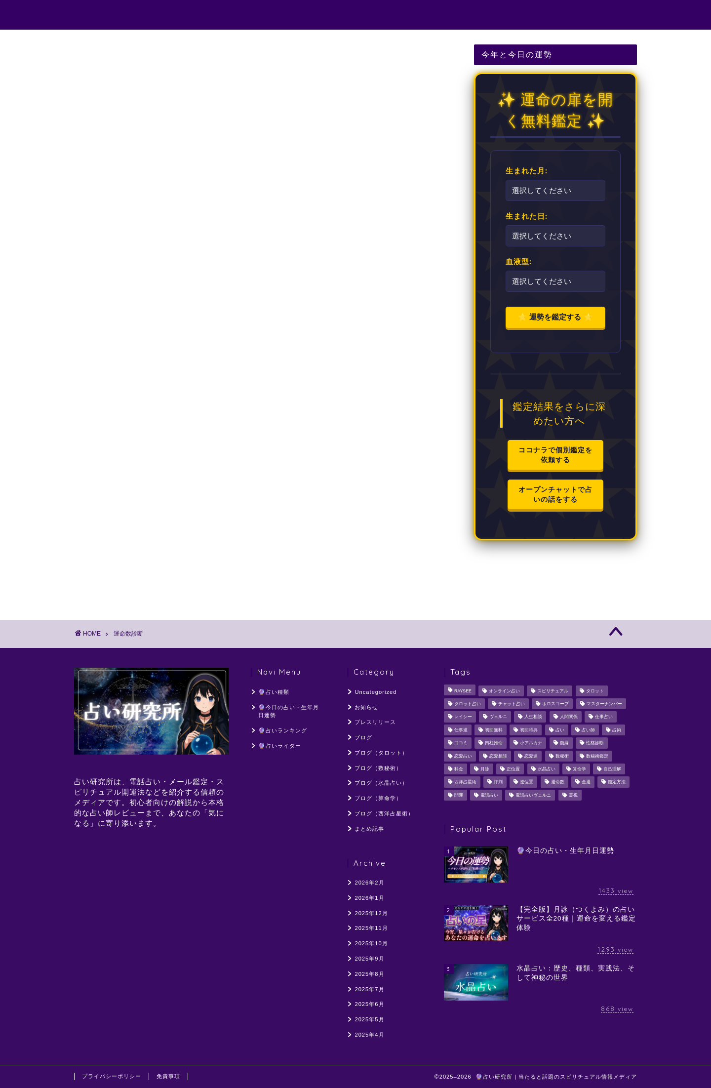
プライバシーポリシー (111, 1076)
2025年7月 (369, 989)
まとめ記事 (369, 829)
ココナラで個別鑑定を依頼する (555, 454)
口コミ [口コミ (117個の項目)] (461, 743)
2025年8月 (369, 974)
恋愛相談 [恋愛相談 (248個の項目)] (498, 756)
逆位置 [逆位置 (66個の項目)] (526, 782)
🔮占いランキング (439, 15)
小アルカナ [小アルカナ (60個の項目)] (531, 743)
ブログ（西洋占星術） (384, 813)
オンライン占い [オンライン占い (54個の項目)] (504, 690)
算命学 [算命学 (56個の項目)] (579, 768)
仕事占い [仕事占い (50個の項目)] (604, 717)
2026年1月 (369, 898)
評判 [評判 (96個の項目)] (498, 782)
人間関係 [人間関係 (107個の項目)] (569, 717)
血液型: (519, 261)
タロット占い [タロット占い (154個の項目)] (467, 703)
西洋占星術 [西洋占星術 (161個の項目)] (465, 782)
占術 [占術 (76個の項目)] (616, 729)
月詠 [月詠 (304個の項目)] (484, 768)
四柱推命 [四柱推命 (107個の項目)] (494, 743)
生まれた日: (527, 216)
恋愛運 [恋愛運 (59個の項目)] (531, 756)
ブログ (363, 737)
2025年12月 (371, 913)
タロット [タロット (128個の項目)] (595, 690)
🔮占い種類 (232, 15)
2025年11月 (371, 928)
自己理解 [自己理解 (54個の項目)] (612, 768)
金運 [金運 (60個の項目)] (586, 782)
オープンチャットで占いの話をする (555, 494)
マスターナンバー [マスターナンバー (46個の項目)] (604, 703)
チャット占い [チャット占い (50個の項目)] (511, 703)
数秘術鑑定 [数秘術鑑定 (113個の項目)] (597, 756)
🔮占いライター (524, 15)
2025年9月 (369, 959)
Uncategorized (375, 692)
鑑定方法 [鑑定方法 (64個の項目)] (617, 782)
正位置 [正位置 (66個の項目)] (513, 768)
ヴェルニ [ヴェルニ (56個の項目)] (498, 717)
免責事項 (168, 1076)
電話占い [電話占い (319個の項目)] (489, 795)
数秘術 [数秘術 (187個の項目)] (562, 756)
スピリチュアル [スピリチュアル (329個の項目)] (552, 690)
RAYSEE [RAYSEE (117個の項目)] (463, 690)
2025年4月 (369, 1035)
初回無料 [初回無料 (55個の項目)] (494, 729)
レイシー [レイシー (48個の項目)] (463, 717)
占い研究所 (100, 14)
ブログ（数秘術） (378, 768)
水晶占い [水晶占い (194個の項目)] (546, 768)
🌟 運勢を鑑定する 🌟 (555, 317)
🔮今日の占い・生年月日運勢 (330, 15)
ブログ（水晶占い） (381, 783)
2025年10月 (371, 943)
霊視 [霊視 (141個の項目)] (573, 795)
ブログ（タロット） (381, 753)
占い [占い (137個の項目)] (559, 729)
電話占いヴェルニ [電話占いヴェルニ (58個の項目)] (533, 795)
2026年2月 (369, 883)
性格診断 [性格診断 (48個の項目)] (595, 743)
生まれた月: (527, 170)
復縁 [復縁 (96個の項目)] (564, 743)
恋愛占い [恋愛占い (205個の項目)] (463, 756)
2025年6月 (369, 1004)
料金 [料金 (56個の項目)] (458, 768)
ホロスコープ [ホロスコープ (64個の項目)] (555, 703)
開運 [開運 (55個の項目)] (458, 795)
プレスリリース (375, 722)
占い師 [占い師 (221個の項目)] (588, 729)
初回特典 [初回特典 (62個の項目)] (529, 729)
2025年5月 (369, 1019)
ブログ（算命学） (378, 798)
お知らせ (366, 707)
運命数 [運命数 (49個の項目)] (557, 782)
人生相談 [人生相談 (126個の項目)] (533, 717)
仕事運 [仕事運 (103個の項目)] (461, 729)
